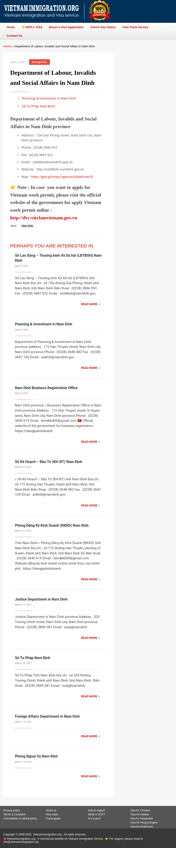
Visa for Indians (139, 814)
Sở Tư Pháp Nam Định (35, 106)
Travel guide (53, 818)
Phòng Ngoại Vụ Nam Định (36, 756)
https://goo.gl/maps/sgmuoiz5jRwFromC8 (62, 177)
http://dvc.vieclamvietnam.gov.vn (43, 217)
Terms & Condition (14, 814)
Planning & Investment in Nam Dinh (46, 98)
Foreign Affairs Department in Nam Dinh (47, 716)
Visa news (52, 814)
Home (7, 46)
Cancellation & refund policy (20, 818)
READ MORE (89, 304)
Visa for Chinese (140, 810)
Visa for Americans (141, 826)
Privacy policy (11, 810)
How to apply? (96, 810)
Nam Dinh (27, 225)
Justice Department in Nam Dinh (41, 599)
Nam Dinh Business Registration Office (46, 388)
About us (51, 810)
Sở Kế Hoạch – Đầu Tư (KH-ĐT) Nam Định (48, 462)
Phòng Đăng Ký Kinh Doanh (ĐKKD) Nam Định (52, 525)
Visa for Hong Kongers (144, 822)
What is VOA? (96, 814)
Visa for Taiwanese (141, 818)
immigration (39, 62)
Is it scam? (94, 818)
